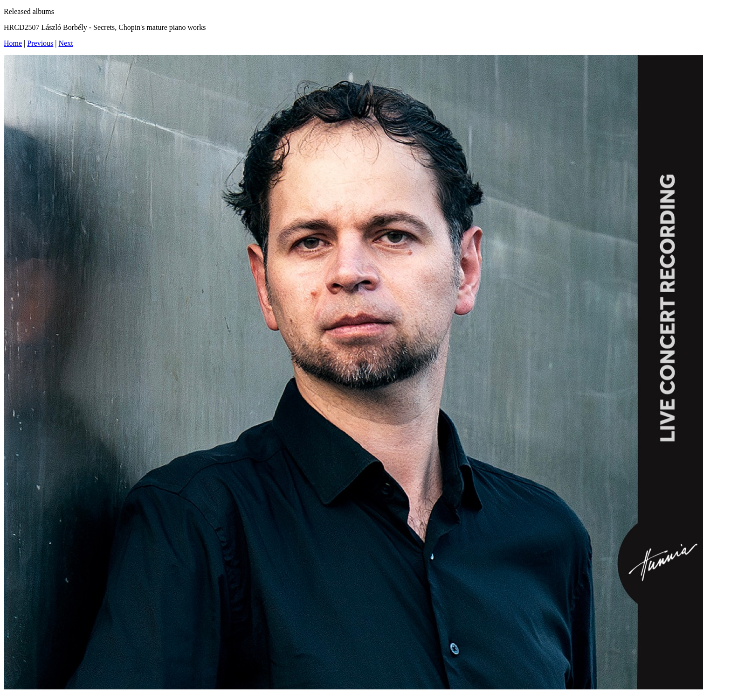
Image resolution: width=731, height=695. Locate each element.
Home (13, 43)
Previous (40, 43)
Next (66, 43)
